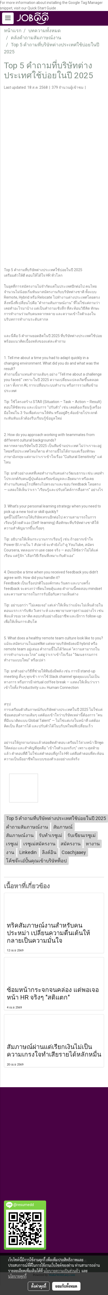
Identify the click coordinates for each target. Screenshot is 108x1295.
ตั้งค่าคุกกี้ (38, 1286)
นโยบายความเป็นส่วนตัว (62, 1270)
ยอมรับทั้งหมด (66, 1286)
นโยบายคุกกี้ (17, 1276)
